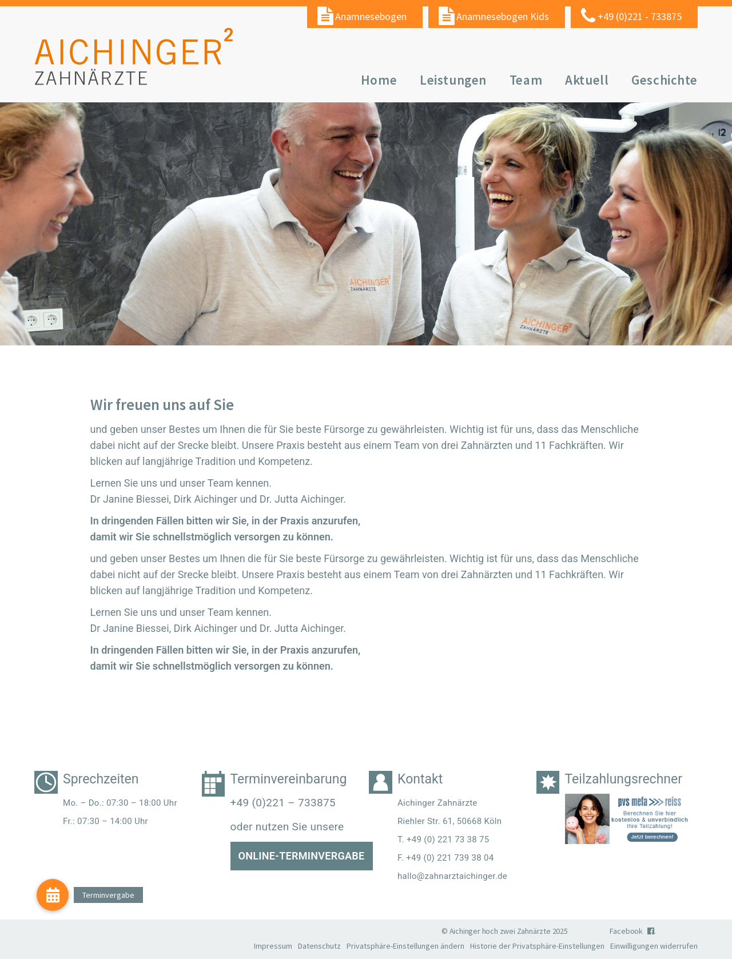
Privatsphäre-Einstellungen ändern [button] (405, 946)
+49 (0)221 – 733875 (283, 802)
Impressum (273, 946)
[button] (53, 895)
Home (379, 79)
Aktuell (586, 79)
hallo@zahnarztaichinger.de (452, 876)
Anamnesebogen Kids (502, 16)
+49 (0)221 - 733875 (640, 16)
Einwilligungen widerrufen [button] (654, 946)
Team (526, 79)
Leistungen (453, 79)
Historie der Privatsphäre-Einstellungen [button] (537, 946)
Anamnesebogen (371, 16)
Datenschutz (319, 946)
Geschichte (664, 79)
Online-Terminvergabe (301, 856)
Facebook (632, 931)
